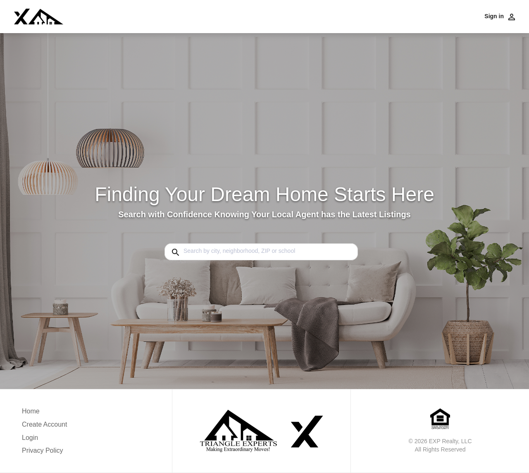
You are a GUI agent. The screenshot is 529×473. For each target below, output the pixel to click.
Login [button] (30, 437)
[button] (44, 440)
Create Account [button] (44, 424)
